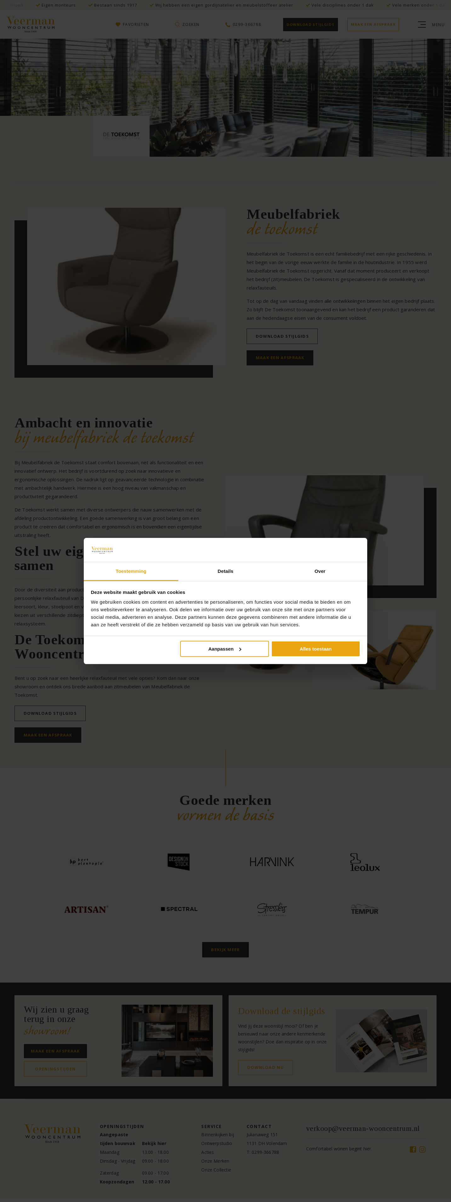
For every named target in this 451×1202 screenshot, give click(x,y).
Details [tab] (225, 571)
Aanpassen (224, 649)
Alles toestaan (316, 649)
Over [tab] (320, 571)
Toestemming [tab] (131, 571)
